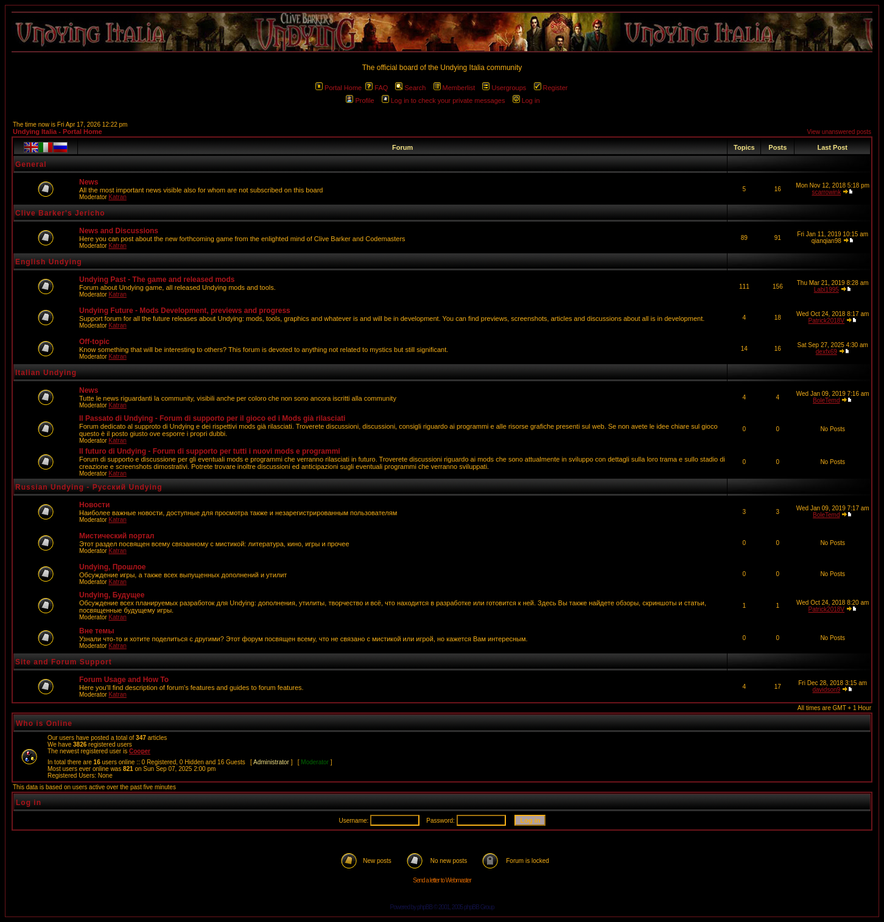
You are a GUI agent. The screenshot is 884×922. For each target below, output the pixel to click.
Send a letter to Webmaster (442, 880)
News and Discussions (118, 231)
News (88, 182)
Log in (526, 100)
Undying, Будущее (111, 595)
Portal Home (338, 87)
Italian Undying (46, 372)
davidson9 (826, 689)
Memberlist (454, 87)
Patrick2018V (826, 320)
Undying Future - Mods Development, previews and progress (184, 310)
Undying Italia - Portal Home (57, 131)
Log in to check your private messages (443, 100)
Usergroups (504, 87)
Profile (360, 100)
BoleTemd (826, 400)
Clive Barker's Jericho (60, 213)
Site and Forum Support (63, 662)
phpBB (424, 907)
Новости (94, 505)
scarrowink (826, 192)
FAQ (376, 87)
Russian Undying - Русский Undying (89, 487)
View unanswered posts (839, 131)
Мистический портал (116, 536)
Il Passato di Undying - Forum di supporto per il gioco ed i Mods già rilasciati (212, 418)
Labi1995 (826, 289)
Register (551, 87)
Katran (117, 197)
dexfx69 (826, 351)
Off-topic (94, 341)
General (31, 164)
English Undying (48, 262)
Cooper (139, 751)
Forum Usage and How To (124, 679)
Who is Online (44, 723)
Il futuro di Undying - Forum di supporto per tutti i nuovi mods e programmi (209, 451)
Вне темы (96, 631)
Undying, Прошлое (112, 567)
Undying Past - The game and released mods (156, 279)
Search (410, 87)
